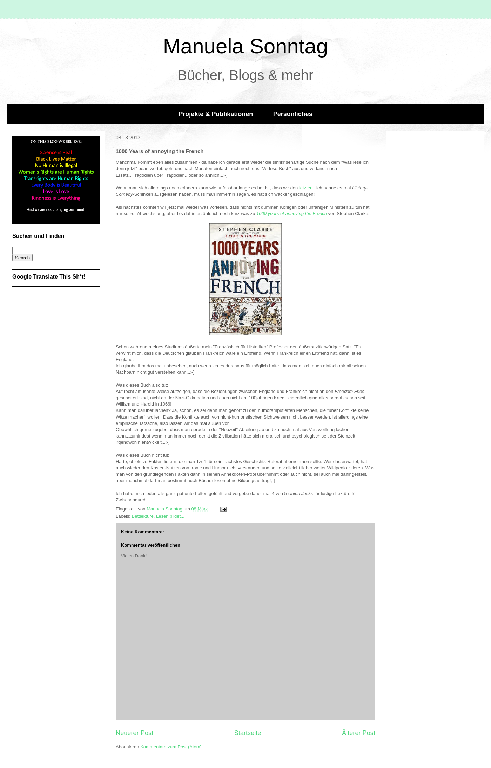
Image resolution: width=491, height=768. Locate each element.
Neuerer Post (134, 732)
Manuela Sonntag (245, 46)
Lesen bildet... (170, 516)
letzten (305, 188)
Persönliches (292, 114)
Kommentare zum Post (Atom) (171, 746)
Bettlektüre (143, 516)
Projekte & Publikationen (216, 114)
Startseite (247, 732)
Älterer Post (358, 732)
